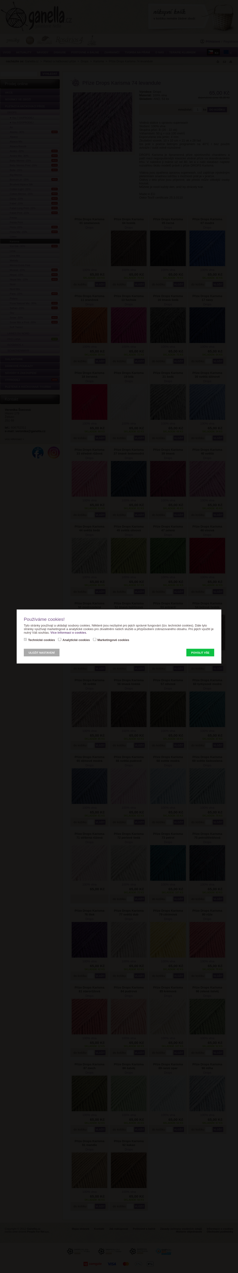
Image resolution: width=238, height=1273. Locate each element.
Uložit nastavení (42, 652)
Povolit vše (200, 652)
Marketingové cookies (113, 640)
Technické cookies (41, 640)
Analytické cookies (76, 640)
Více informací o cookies (68, 632)
